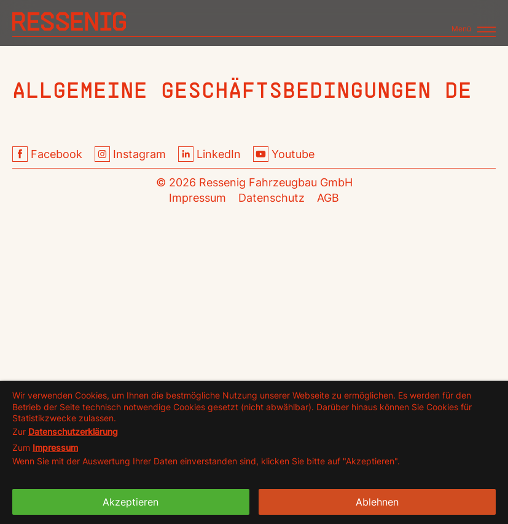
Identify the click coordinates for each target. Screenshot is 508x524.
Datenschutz (271, 197)
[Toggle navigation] (473, 24)
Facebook (47, 154)
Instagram (130, 154)
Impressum (197, 197)
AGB (328, 197)
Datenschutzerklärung (73, 431)
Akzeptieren (130, 502)
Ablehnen (377, 502)
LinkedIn (209, 154)
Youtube (284, 154)
